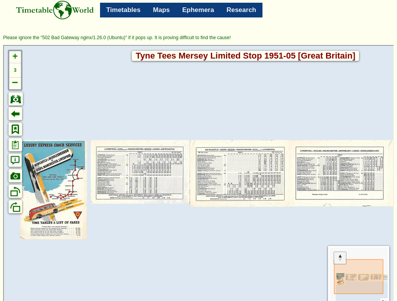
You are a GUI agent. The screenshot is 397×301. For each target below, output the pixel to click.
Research (241, 10)
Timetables (123, 10)
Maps (161, 10)
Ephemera (198, 10)
